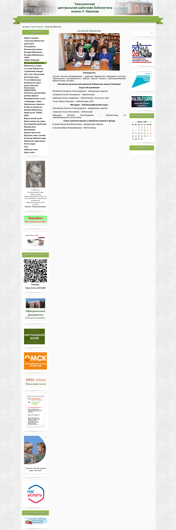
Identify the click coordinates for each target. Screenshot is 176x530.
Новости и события (52, 19)
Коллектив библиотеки (34, 63)
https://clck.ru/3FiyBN (35, 288)
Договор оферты (31, 96)
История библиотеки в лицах (34, 56)
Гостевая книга (142, 19)
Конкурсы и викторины (78, 19)
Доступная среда (31, 77)
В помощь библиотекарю (35, 138)
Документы (29, 44)
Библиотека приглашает (35, 141)
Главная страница (36, 26)
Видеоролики (30, 127)
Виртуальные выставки (34, 121)
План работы (30, 46)
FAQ (26, 147)
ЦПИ (26, 115)
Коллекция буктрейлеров (35, 124)
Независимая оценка (33, 49)
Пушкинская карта (32, 83)
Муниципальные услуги (34, 98)
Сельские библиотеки (33, 68)
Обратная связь (31, 149)
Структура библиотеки (34, 41)
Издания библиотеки (33, 110)
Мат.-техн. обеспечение (34, 74)
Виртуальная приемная (119, 19)
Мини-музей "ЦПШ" (33, 113)
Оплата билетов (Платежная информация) (31, 87)
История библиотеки (33, 52)
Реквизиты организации (34, 93)
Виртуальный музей (33, 118)
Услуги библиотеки (32, 80)
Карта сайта (29, 152)
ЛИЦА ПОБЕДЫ (31, 60)
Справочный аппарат (33, 71)
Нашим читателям (32, 132)
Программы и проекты (34, 104)
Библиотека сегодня (33, 66)
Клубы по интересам (33, 107)
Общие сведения (30, 19)
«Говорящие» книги (33, 101)
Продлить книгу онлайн (34, 135)
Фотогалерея (29, 144)
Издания (98, 19)
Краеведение (29, 130)
